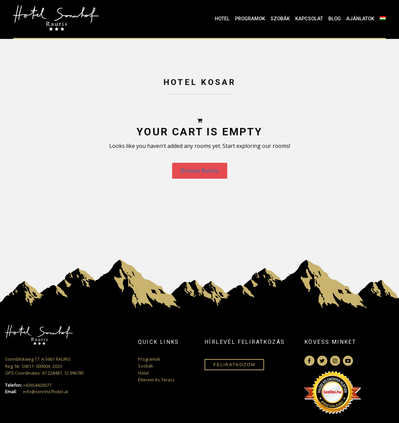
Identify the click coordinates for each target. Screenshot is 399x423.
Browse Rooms (200, 170)
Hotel (222, 19)
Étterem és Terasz (156, 380)
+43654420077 (28, 385)
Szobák (280, 19)
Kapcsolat (309, 19)
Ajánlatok (360, 19)
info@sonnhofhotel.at (36, 391)
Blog (334, 19)
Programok (250, 19)
